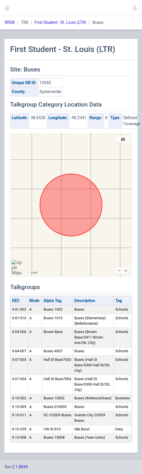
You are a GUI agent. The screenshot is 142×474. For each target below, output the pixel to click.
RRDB (10, 22)
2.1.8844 (20, 467)
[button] (134, 8)
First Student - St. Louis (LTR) (60, 22)
